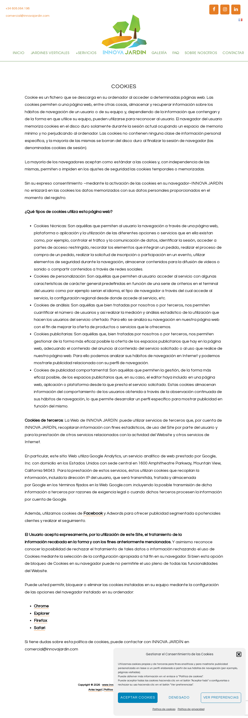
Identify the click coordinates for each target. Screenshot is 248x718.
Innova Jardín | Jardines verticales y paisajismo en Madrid (124, 34)
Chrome (41, 623)
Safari (39, 644)
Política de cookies (164, 709)
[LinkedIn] (235, 9)
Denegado (179, 697)
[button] (239, 654)
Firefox (40, 637)
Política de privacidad (191, 709)
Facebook (93, 530)
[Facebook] (213, 9)
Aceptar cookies (137, 697)
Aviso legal (95, 706)
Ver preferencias (221, 697)
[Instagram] (224, 9)
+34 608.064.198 (18, 8)
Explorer (41, 630)
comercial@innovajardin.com (27, 15)
